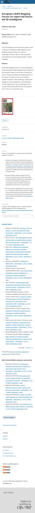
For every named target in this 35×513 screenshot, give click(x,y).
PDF (5, 120)
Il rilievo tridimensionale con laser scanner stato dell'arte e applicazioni (18, 387)
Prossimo (28, 348)
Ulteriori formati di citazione (11, 216)
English (5, 436)
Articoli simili (7, 224)
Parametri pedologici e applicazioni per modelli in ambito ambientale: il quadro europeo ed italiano (18, 325)
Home (3, 6)
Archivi (9, 6)
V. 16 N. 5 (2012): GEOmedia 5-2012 (11, 8)
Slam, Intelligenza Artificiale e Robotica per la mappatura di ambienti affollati (18, 311)
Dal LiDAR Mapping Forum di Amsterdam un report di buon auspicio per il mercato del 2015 (19, 240)
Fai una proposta (9, 417)
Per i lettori (6, 450)
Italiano (5, 439)
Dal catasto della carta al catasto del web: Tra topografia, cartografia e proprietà (18, 378)
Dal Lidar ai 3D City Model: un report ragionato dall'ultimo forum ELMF (19, 230)
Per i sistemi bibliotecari (9, 456)
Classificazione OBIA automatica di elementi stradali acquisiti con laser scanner (18, 285)
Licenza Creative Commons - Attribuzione (19, 166)
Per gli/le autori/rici (8, 453)
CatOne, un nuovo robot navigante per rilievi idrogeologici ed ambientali (19, 397)
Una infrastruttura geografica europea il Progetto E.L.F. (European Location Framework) (19, 273)
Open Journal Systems (10, 425)
